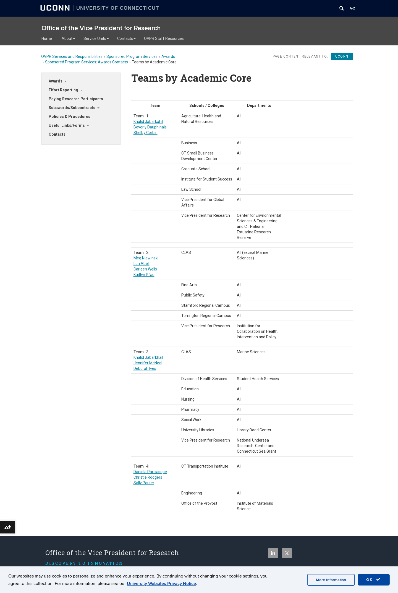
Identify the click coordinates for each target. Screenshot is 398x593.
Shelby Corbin (145, 132)
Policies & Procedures (69, 116)
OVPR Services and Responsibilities (72, 56)
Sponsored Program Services (132, 56)
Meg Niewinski (145, 258)
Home (46, 38)
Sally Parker (143, 483)
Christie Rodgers (147, 477)
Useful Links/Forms (67, 125)
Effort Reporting (63, 90)
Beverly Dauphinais (150, 127)
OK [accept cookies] (373, 579)
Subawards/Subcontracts (72, 107)
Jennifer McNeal (147, 363)
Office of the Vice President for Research (101, 28)
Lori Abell (141, 263)
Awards (168, 56)
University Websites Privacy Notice (161, 583)
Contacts (126, 38)
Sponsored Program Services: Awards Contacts (86, 62)
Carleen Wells (145, 269)
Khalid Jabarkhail (148, 357)
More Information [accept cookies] (331, 579)
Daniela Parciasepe (150, 472)
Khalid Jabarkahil (148, 121)
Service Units (96, 38)
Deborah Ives (144, 368)
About (68, 38)
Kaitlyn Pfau (144, 274)
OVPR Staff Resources (164, 38)
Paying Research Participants (76, 99)
